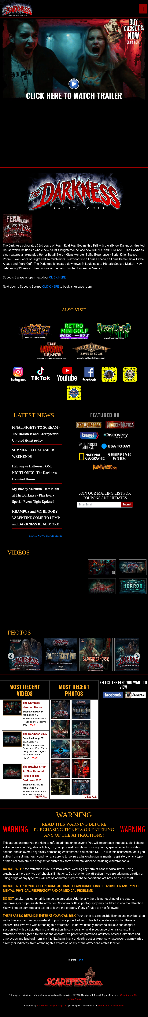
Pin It (80, 960)
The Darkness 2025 (35, 733)
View (32, 725)
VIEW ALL (41, 797)
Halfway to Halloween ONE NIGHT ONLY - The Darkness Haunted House (34, 472)
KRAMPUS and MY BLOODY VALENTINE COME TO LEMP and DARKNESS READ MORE (36, 518)
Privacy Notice (74, 998)
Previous (9, 655)
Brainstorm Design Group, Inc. (52, 1005)
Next (135, 655)
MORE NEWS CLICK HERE (45, 535)
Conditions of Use (129, 995)
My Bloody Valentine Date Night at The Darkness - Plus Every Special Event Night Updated (35, 495)
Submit (126, 504)
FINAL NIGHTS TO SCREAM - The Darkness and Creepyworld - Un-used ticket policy (36, 434)
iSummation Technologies (111, 1005)
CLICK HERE (57, 277)
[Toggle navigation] (143, 8)
